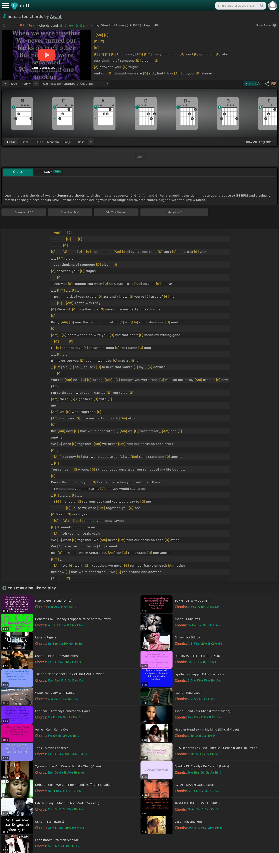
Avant (56, 16)
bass (81, 142)
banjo (67, 142)
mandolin (53, 142)
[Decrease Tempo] (5, 83)
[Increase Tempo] (36, 83)
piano (25, 142)
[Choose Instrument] (91, 142)
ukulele (39, 142)
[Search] (261, 6)
